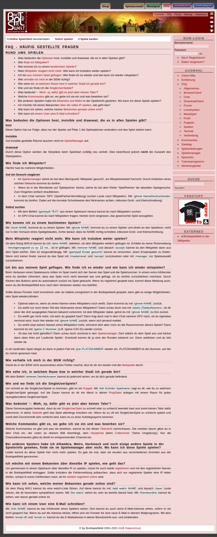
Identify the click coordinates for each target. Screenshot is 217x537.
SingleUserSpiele (60, 88)
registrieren (122, 468)
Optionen (47, 58)
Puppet (87, 388)
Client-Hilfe (188, 75)
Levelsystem (192, 109)
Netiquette (128, 365)
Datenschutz (133, 528)
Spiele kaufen (89, 39)
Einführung (188, 79)
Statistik (37, 412)
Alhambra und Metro (70, 100)
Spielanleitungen (191, 148)
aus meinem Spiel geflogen (44, 75)
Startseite (159, 14)
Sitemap (188, 14)
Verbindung (191, 135)
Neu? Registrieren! (193, 57)
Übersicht (106, 428)
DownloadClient (194, 101)
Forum (178, 14)
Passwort (180, 50)
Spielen (188, 126)
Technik (188, 131)
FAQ (169, 14)
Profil (187, 118)
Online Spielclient (20, 39)
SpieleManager (74, 140)
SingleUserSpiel (72, 408)
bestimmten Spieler (63, 66)
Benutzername (183, 42)
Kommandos (189, 140)
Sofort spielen (64, 39)
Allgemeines (191, 88)
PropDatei (115, 392)
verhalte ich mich (34, 79)
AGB (121, 528)
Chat (187, 97)
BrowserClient (192, 92)
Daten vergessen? (192, 61)
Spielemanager (191, 153)
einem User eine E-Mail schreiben (56, 113)
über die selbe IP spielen (75, 105)
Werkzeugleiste (191, 165)
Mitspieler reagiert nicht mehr (43, 70)
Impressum (201, 14)
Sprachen (187, 157)
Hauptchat (97, 433)
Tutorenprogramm (192, 161)
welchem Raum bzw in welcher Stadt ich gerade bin (71, 83)
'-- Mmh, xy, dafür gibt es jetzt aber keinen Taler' (66, 92)
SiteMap (186, 144)
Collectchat (122, 433)
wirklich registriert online (82, 476)
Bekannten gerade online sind (82, 109)
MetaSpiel (190, 114)
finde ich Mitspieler (35, 62)
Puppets (189, 122)
